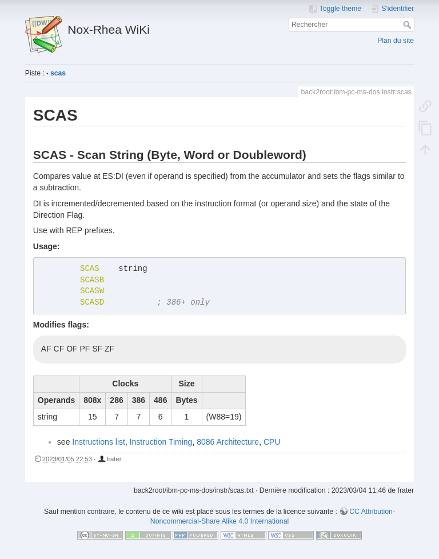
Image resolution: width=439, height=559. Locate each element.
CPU (272, 441)
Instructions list (98, 441)
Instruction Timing (161, 441)
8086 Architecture (228, 441)
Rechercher (408, 25)
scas (58, 73)
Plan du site (395, 41)
